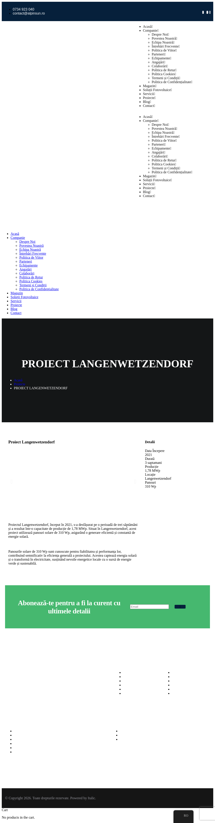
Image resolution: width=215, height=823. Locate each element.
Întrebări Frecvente (166, 46)
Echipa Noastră (163, 42)
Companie (151, 30)
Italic (91, 798)
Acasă (148, 26)
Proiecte (149, 98)
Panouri (150, 482)
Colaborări (160, 66)
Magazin (150, 86)
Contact (149, 106)
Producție (151, 466)
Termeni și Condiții (166, 78)
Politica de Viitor (164, 50)
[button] (12, 481)
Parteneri (159, 54)
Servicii (149, 94)
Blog (147, 102)
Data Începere (154, 451)
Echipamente (161, 58)
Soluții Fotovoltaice (157, 90)
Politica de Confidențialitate (172, 82)
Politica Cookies (164, 74)
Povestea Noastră (164, 38)
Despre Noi (160, 34)
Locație (150, 474)
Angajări (158, 62)
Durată (150, 459)
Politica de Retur (164, 70)
